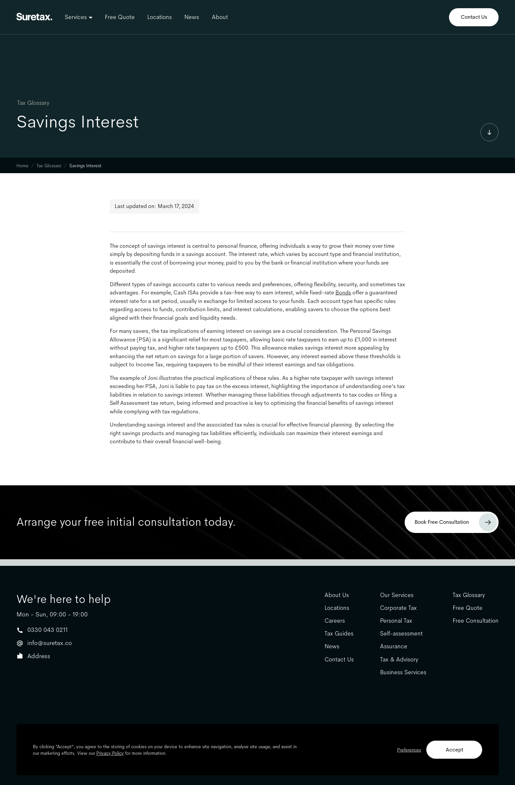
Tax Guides (339, 634)
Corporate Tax (398, 608)
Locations (159, 17)
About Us (337, 595)
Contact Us (474, 16)
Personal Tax (396, 621)
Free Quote (120, 17)
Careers (335, 621)
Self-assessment (401, 634)
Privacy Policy (110, 753)
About (220, 17)
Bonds (343, 292)
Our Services (397, 595)
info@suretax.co (49, 643)
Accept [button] (454, 749)
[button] (78, 17)
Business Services (403, 672)
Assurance (393, 646)
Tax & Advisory (399, 660)
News (191, 17)
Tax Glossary (33, 103)
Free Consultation (476, 621)
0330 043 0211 (47, 630)
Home (22, 165)
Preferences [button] (409, 750)
